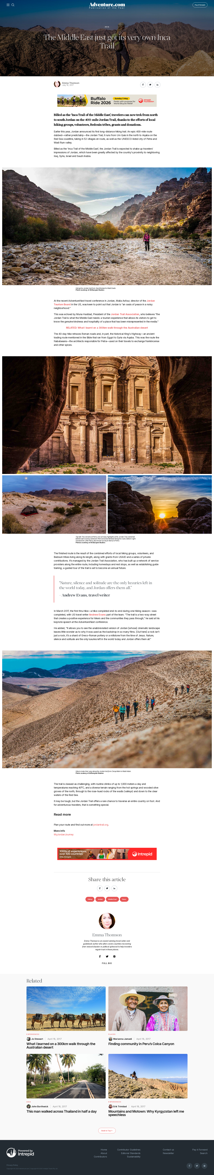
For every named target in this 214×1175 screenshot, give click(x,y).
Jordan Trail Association (125, 314)
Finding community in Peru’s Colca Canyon (141, 1044)
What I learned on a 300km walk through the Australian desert (60, 1045)
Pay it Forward (200, 5)
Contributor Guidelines (128, 1149)
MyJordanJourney (64, 834)
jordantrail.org (100, 824)
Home (104, 1149)
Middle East (112, 899)
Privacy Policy (12, 1165)
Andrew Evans (97, 614)
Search (203, 1153)
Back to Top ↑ (107, 1131)
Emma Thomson (70, 83)
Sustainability (133, 1156)
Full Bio (107, 963)
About (104, 1153)
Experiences (32, 1034)
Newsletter (168, 1153)
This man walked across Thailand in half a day (61, 1111)
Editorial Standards (130, 1153)
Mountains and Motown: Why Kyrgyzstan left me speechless (146, 1113)
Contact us (168, 1149)
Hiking (90, 899)
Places (112, 1034)
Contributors (100, 1156)
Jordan (100, 899)
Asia (107, 27)
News (124, 899)
